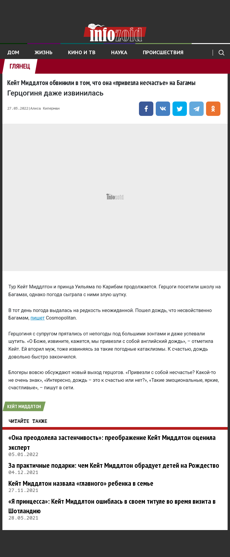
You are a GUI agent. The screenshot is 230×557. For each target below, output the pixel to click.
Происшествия (163, 52)
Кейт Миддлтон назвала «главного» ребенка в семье (80, 483)
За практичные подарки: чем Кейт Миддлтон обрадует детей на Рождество (113, 465)
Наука (119, 52)
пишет (38, 318)
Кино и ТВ (82, 52)
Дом (13, 52)
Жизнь (43, 52)
